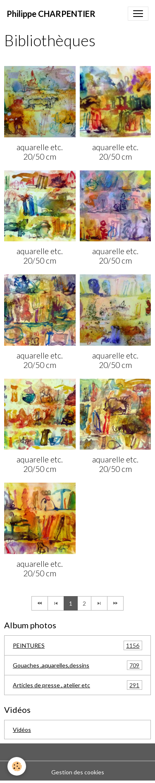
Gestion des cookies (77, 772)
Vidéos (22, 729)
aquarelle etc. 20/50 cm (40, 151)
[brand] (51, 13)
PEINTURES (77, 645)
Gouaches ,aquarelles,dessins (77, 665)
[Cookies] (16, 766)
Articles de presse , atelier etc (77, 685)
